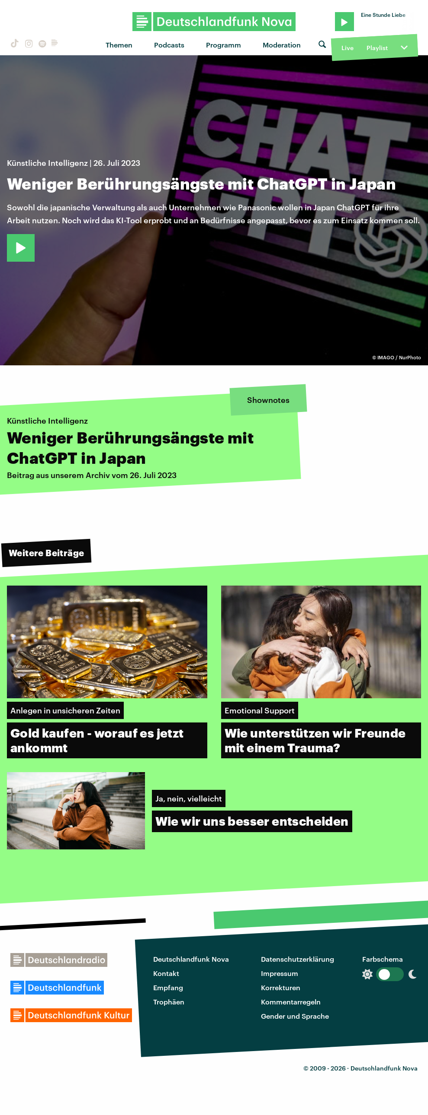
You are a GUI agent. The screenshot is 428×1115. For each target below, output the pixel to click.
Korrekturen (280, 987)
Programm (223, 45)
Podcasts (169, 45)
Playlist (377, 47)
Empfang (168, 987)
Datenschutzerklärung (297, 959)
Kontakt (166, 973)
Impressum (279, 973)
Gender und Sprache (295, 1016)
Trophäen (168, 1002)
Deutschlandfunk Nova (191, 959)
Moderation (282, 45)
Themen (119, 45)
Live (347, 47)
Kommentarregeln (291, 1002)
